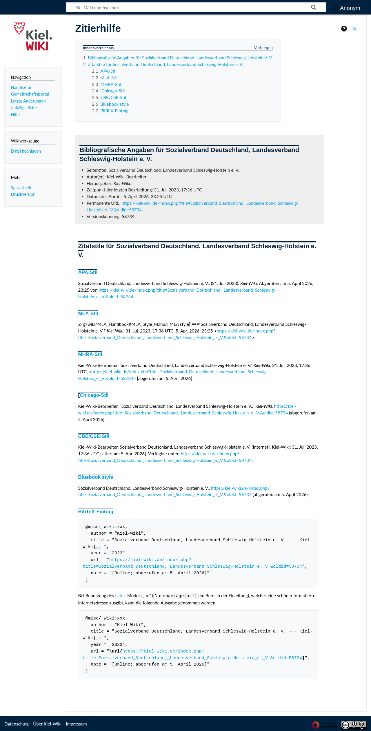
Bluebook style (95, 477)
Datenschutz (16, 723)
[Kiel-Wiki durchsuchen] (196, 7)
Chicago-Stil (94, 395)
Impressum (76, 723)
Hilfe (349, 29)
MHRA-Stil (90, 354)
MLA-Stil (88, 313)
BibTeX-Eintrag (95, 511)
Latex (120, 595)
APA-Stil (87, 272)
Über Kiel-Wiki (47, 723)
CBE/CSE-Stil (93, 436)
